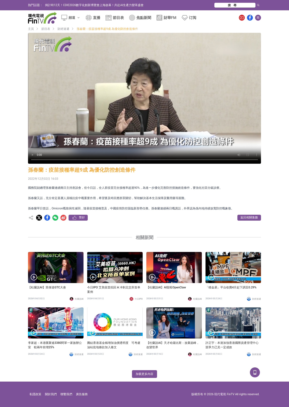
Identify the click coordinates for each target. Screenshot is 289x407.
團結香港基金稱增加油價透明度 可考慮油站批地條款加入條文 (113, 345)
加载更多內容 (144, 374)
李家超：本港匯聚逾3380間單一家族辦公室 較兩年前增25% (55, 345)
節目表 (118, 17)
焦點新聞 (143, 17)
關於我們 (51, 394)
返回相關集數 (249, 217)
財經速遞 (63, 29)
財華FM (170, 17)
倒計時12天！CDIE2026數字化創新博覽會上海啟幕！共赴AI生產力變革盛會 (94, 5)
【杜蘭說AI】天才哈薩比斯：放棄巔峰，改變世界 (172, 345)
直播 (96, 17)
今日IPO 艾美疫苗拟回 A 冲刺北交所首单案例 (113, 290)
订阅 (192, 17)
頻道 (74, 18)
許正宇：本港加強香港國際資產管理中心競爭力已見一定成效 (232, 345)
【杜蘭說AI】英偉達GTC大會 (47, 287)
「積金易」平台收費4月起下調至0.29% (231, 287)
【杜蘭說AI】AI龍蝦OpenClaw (166, 287)
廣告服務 (82, 394)
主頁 (31, 29)
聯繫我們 (66, 394)
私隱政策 (35, 394)
